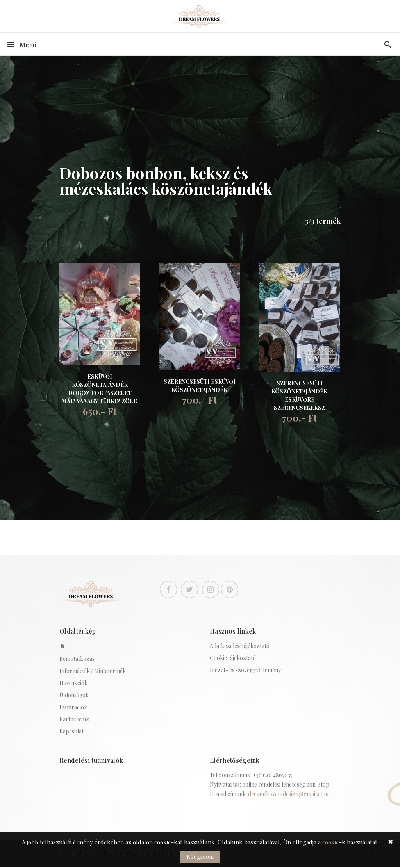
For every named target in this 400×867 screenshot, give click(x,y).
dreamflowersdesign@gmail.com (288, 794)
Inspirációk (73, 707)
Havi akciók (73, 683)
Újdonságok (74, 695)
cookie (330, 842)
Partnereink (74, 719)
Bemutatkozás (77, 658)
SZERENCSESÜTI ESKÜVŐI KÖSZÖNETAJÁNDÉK (200, 385)
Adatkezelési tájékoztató (240, 646)
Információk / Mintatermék (92, 671)
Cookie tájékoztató (233, 658)
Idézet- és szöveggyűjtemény (245, 670)
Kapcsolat (71, 731)
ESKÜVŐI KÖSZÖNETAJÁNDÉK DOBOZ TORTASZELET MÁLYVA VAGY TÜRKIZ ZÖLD (100, 389)
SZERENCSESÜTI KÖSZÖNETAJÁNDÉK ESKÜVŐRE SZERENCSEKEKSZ (299, 395)
